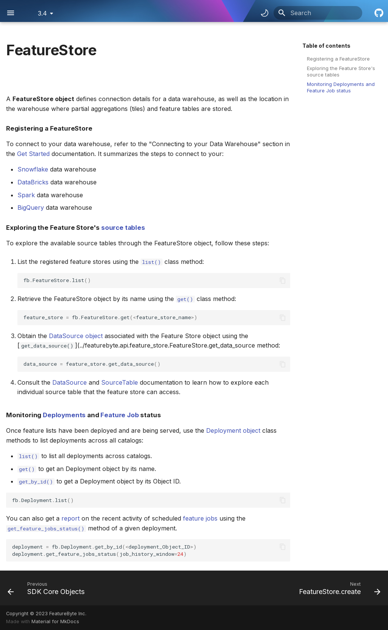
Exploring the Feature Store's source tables (341, 71)
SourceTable (119, 382)
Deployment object (233, 430)
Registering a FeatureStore (338, 59)
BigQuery (30, 207)
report (70, 518)
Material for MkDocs (55, 621)
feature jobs (200, 518)
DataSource (69, 382)
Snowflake (32, 169)
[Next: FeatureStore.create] (337, 588)
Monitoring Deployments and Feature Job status (341, 87)
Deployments (64, 415)
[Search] (318, 13)
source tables (123, 227)
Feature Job (119, 415)
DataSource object (76, 336)
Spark (26, 195)
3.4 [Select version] (42, 13)
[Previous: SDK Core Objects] (48, 588)
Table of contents (326, 45)
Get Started (33, 154)
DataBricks (32, 182)
